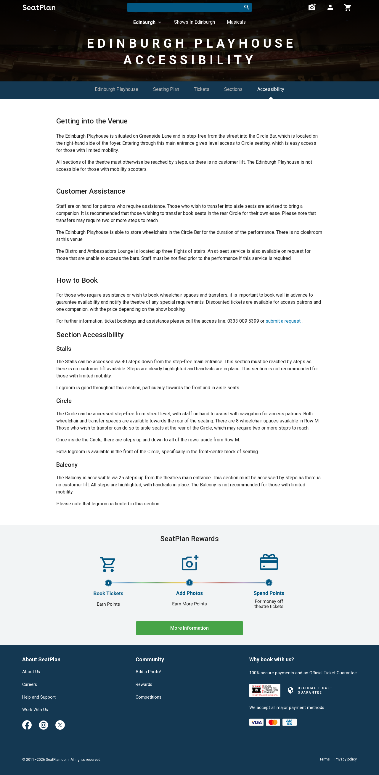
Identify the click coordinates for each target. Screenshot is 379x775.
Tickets (201, 89)
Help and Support (39, 697)
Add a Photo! (148, 672)
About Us (31, 672)
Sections (233, 89)
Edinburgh (147, 22)
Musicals (236, 22)
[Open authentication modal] (330, 7)
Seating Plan (166, 89)
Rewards (144, 684)
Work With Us (35, 710)
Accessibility (270, 89)
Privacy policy (346, 759)
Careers (29, 684)
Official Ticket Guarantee (333, 673)
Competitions (148, 697)
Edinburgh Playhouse (116, 89)
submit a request (283, 321)
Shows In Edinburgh (194, 22)
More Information (189, 628)
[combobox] (189, 7)
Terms (324, 759)
